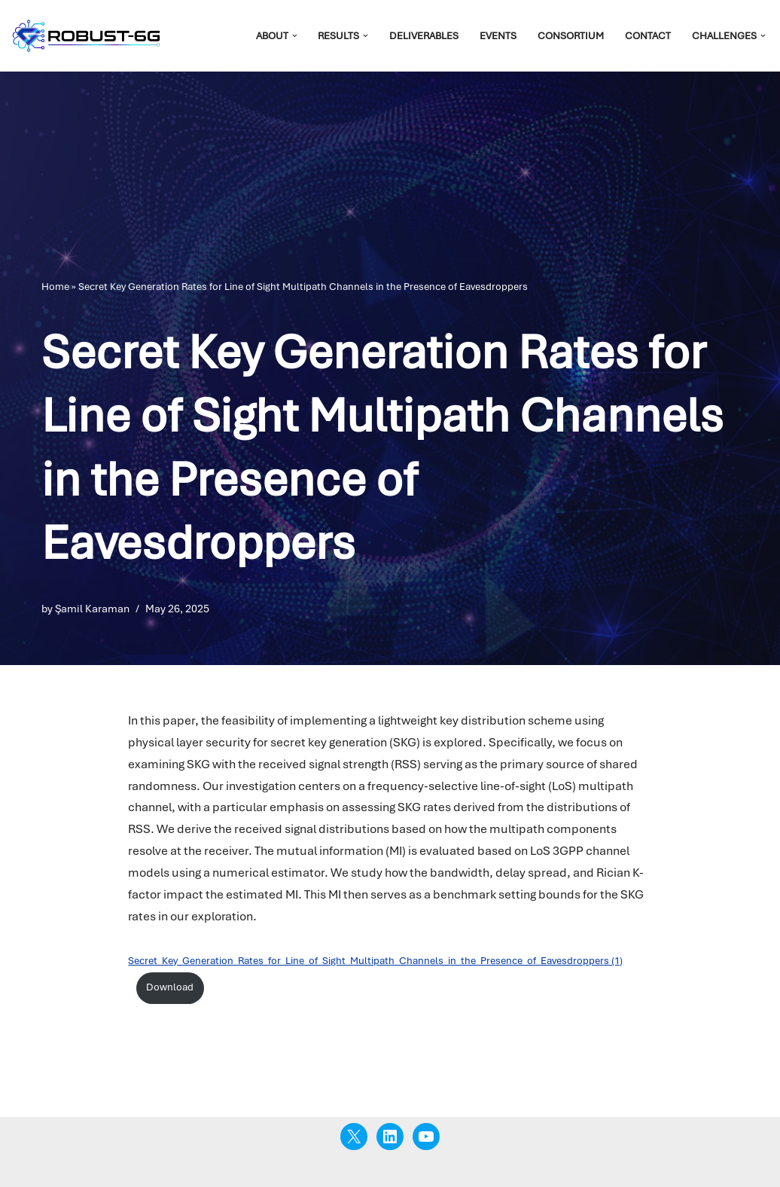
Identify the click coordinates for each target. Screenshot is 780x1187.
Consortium (571, 35)
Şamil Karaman (92, 608)
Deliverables (424, 35)
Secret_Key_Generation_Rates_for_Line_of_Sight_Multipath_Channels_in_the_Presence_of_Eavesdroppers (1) (375, 960)
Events (498, 35)
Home (55, 286)
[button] (294, 35)
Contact (648, 35)
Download (169, 987)
